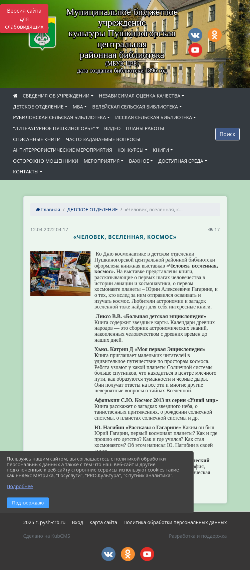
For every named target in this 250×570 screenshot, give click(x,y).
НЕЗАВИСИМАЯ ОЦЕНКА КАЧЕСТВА (139, 96)
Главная (48, 209)
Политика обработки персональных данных (175, 522)
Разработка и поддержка (198, 536)
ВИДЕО (112, 128)
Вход (77, 522)
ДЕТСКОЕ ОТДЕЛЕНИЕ (38, 106)
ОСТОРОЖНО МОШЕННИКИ (45, 161)
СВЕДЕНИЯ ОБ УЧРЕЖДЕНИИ (56, 96)
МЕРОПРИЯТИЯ (102, 161)
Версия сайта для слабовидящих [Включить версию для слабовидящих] (24, 18)
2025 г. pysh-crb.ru (44, 522)
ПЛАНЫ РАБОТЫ (145, 128)
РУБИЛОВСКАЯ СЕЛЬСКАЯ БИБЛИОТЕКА (59, 117)
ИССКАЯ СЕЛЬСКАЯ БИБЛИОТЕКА (153, 117)
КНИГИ (161, 150)
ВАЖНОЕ (139, 161)
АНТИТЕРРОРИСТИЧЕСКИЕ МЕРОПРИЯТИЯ (62, 150)
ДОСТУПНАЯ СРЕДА (180, 161)
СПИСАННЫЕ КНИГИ (37, 139)
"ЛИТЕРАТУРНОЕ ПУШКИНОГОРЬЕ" (54, 128)
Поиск (227, 134)
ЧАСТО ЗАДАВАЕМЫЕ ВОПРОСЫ (103, 139)
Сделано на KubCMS (46, 536)
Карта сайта (103, 522)
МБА (78, 106)
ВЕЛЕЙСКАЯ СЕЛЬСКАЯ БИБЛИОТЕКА (135, 106)
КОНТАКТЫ (26, 171)
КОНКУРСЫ (130, 150)
